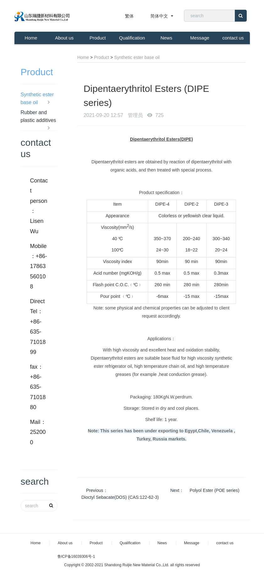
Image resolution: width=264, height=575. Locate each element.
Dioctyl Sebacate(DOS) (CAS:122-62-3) (120, 497)
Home (31, 37)
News (166, 37)
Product (97, 37)
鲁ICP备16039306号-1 (76, 556)
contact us (233, 37)
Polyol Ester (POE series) (214, 490)
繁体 (129, 15)
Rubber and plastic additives (38, 117)
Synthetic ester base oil (137, 57)
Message (199, 37)
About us (64, 37)
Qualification (132, 37)
